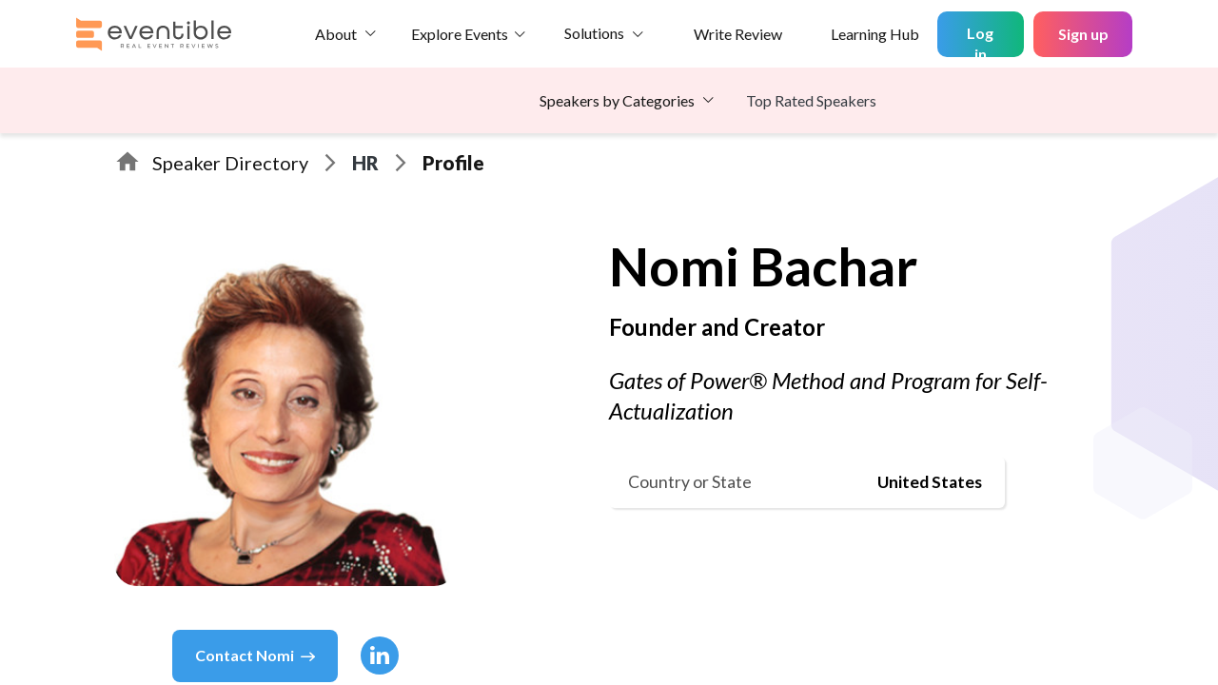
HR (365, 162)
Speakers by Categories (617, 100)
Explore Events (459, 34)
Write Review (738, 34)
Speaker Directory (230, 162)
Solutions (594, 33)
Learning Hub (875, 34)
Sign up (1083, 34)
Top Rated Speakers (811, 100)
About (336, 34)
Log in (980, 40)
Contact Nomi (255, 655)
